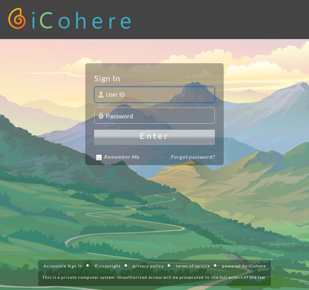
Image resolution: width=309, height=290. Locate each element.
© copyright (108, 265)
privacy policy (148, 265)
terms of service (193, 265)
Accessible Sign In (62, 265)
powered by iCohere (244, 265)
